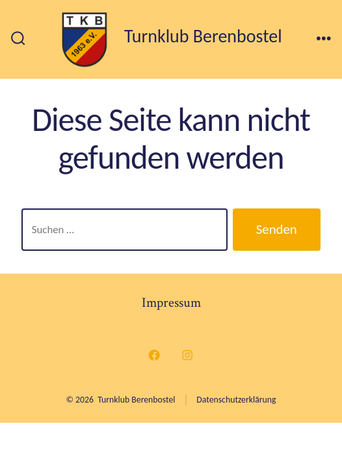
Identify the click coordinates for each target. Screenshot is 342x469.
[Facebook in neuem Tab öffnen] (154, 355)
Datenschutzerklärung (236, 399)
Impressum (171, 302)
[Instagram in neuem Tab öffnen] (188, 355)
